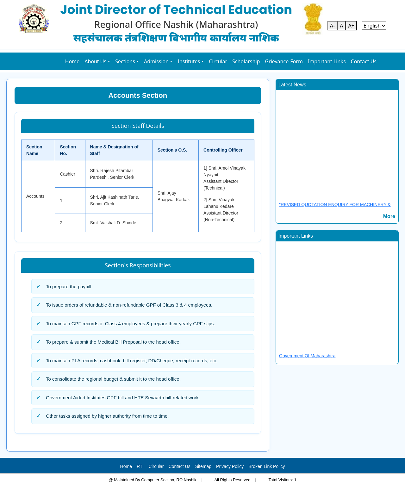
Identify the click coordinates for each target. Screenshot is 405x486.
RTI (140, 466)
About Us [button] (95, 61)
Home (72, 61)
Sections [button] (125, 61)
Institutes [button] (189, 61)
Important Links (327, 61)
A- (332, 25)
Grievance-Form (284, 61)
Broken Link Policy (266, 466)
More (389, 216)
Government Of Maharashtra (307, 357)
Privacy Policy (230, 466)
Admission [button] (156, 61)
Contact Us (364, 61)
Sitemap (203, 466)
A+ (351, 25)
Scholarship (246, 61)
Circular (218, 61)
